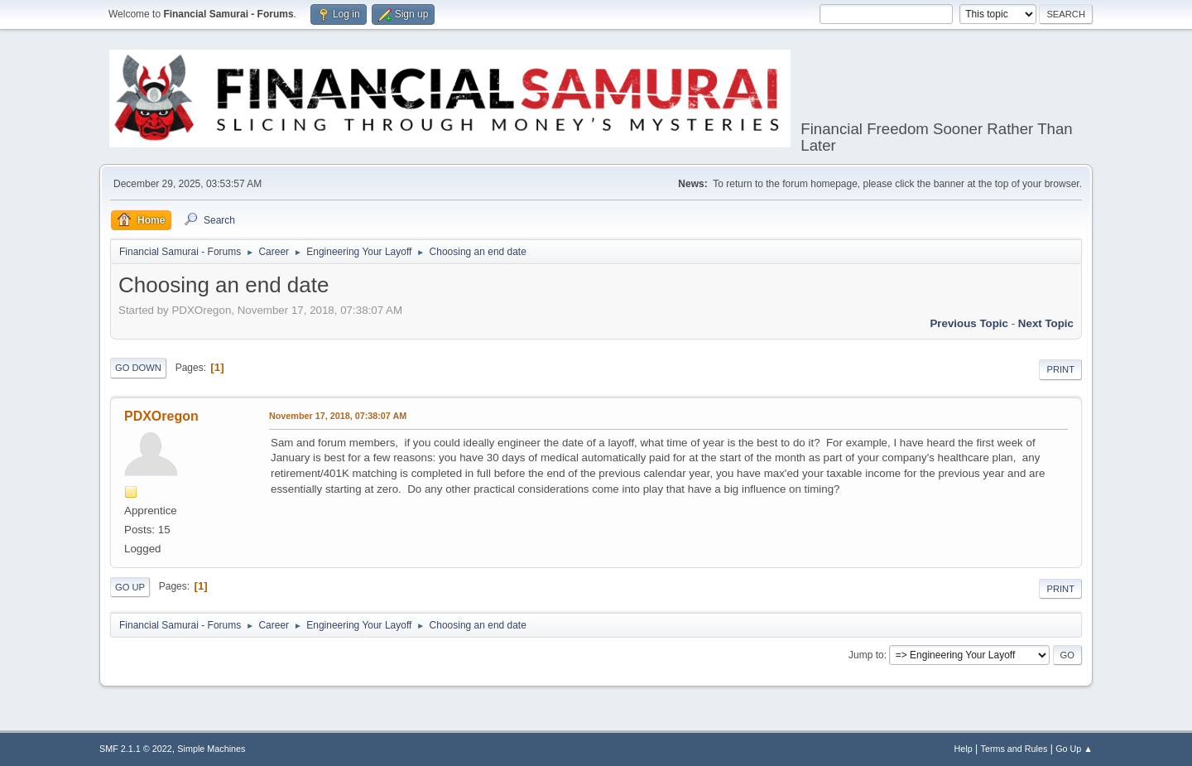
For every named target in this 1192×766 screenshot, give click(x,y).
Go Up (130, 587)
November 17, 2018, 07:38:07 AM (337, 416)
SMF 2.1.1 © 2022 (135, 749)
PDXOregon (161, 416)
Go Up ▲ (1074, 749)
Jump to (866, 655)
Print (1060, 369)
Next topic (1046, 323)
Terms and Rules (1014, 749)
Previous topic (969, 323)
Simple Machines (211, 749)
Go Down (138, 368)
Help (963, 749)
